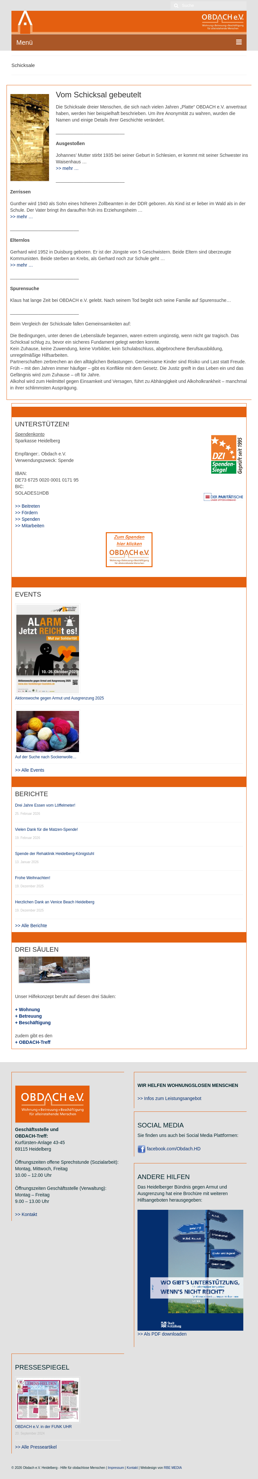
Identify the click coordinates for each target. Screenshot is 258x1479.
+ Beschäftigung (33, 1022)
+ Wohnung (27, 1009)
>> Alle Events (29, 770)
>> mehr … (67, 168)
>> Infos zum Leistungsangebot (169, 1098)
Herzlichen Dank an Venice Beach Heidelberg (54, 902)
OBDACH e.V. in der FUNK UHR (43, 1426)
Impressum (116, 1468)
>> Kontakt (26, 1214)
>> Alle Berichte (31, 925)
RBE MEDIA (173, 1468)
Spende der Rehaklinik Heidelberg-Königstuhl (54, 853)
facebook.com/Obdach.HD (169, 1148)
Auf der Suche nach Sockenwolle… (45, 757)
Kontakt (132, 1468)
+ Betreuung (28, 1016)
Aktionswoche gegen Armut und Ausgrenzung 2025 (59, 698)
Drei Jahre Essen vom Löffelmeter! (45, 805)
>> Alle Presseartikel (36, 1447)
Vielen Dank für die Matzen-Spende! (46, 829)
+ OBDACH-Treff (33, 1042)
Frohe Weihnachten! (32, 878)
